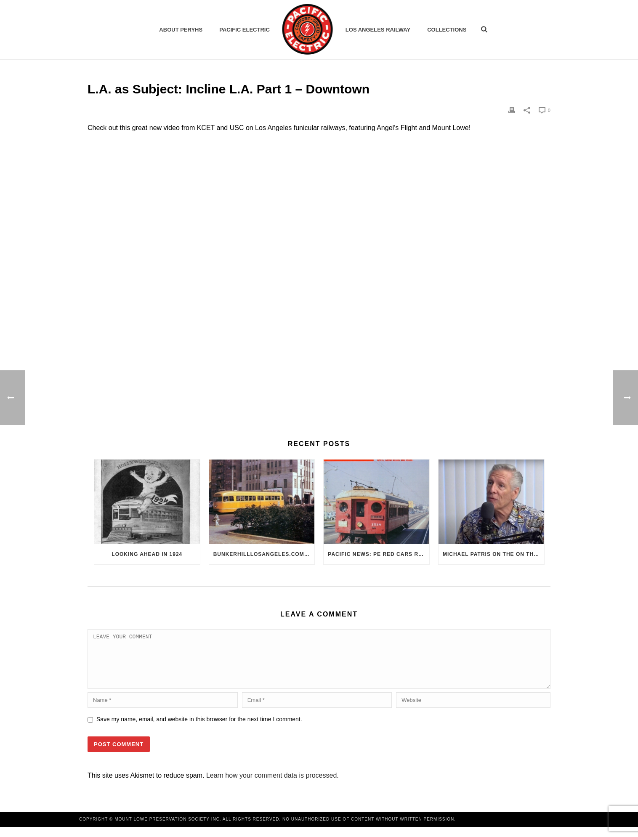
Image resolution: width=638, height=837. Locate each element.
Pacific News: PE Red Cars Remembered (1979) (378, 554)
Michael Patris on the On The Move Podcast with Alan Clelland (493, 554)
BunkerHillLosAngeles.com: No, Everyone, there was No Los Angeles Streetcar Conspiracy (264, 554)
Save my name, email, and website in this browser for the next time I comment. (199, 729)
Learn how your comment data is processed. (272, 785)
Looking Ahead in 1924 (147, 554)
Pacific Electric (244, 30)
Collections (446, 30)
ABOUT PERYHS (180, 30)
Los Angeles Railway (378, 30)
